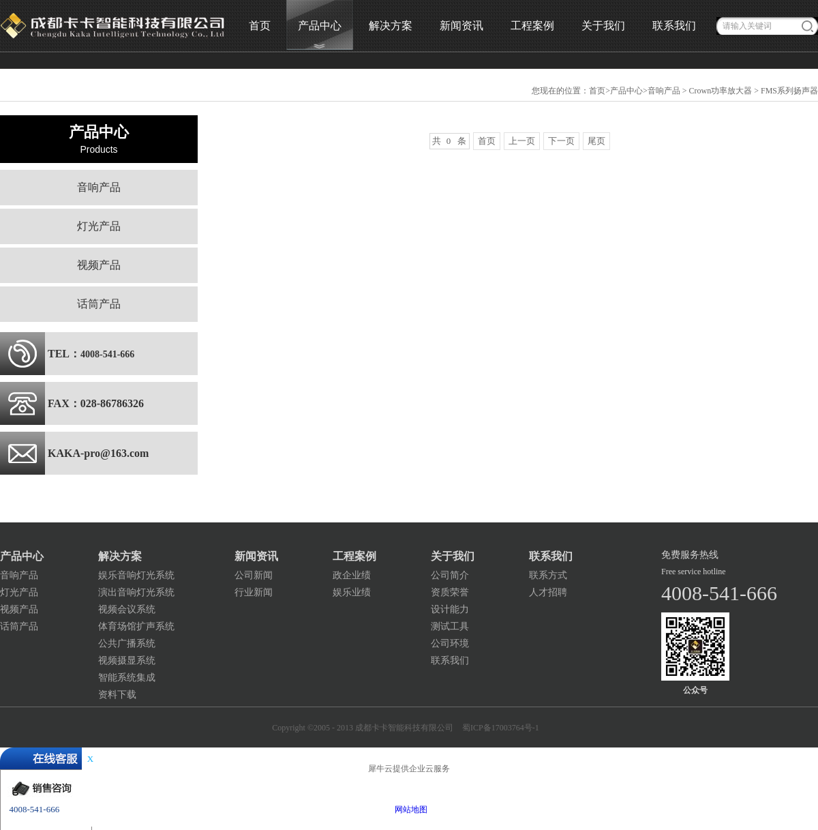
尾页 (596, 141)
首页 (260, 25)
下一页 (561, 141)
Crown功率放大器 (721, 90)
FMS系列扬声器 (789, 90)
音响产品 (664, 90)
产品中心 (626, 90)
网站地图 (409, 809)
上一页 (522, 141)
